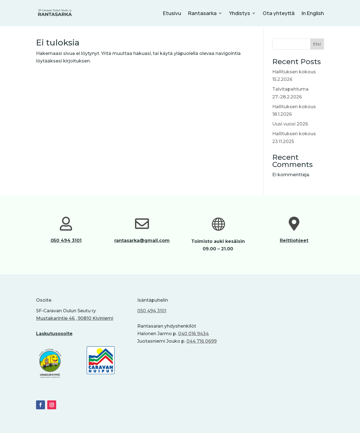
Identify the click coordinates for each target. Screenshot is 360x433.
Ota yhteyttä (279, 13)
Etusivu (172, 13)
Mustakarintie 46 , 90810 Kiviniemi (74, 318)
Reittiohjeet (294, 240)
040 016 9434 (193, 333)
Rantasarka (202, 13)
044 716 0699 (201, 341)
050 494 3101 (66, 240)
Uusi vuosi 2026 (290, 124)
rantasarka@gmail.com (142, 240)
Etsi (317, 44)
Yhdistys (239, 13)
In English (313, 13)
